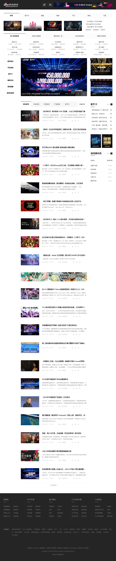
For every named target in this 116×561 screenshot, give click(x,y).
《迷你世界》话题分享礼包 (99, 121)
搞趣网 (84, 529)
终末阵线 (93, 169)
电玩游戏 (84, 506)
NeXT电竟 (14, 535)
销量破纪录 (61, 49)
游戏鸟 (78, 529)
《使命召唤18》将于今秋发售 (94, 27)
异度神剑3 (94, 173)
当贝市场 (26, 532)
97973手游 (30, 499)
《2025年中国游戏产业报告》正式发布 (56, 397)
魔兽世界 (101, 42)
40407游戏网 (103, 529)
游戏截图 (19, 49)
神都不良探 (94, 165)
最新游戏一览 (58, 36)
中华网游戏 (37, 529)
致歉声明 (41, 49)
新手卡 (27, 15)
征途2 (59, 509)
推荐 (11, 15)
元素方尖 (93, 177)
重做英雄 (41, 54)
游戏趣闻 (83, 44)
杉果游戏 (59, 532)
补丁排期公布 (32, 54)
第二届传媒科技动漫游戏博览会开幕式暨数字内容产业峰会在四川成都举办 (69, 343)
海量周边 (53, 49)
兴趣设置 (82, 104)
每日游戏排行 (79, 36)
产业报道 (15, 513)
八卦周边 (98, 499)
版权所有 (60, 554)
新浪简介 (30, 548)
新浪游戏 (64, 298)
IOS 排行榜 (75, 513)
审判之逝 (14, 47)
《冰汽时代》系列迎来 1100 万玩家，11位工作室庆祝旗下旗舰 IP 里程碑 (68, 111)
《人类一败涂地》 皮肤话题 (99, 125)
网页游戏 (84, 509)
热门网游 (52, 499)
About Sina (36, 548)
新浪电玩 (10, 61)
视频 (42, 15)
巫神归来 (51, 516)
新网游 (64, 120)
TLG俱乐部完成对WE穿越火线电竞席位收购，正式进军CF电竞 (65, 307)
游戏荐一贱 (7, 516)
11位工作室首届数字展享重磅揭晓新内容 (56, 451)
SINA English (72, 548)
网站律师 (66, 548)
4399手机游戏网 (45, 532)
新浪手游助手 (18, 532)
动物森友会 (58, 47)
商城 (89, 15)
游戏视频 (10, 86)
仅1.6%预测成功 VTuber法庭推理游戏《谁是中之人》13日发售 (64, 289)
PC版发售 (98, 49)
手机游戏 (10, 67)
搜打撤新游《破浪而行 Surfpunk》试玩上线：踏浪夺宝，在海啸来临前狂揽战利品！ (72, 415)
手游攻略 (29, 509)
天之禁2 (59, 506)
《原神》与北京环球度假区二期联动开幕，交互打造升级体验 (64, 129)
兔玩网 (53, 532)
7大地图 (10, 44)
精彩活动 (10, 80)
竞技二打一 (76, 532)
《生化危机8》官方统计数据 (94, 21)
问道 (50, 509)
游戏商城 (71, 529)
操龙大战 (83, 54)
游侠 (108, 509)
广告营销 (48, 548)
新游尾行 (15, 509)
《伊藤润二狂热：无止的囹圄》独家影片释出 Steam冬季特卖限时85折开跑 (69, 361)
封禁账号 (105, 44)
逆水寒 (59, 516)
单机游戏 (84, 513)
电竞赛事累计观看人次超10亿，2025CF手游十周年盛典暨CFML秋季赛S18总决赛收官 (73, 469)
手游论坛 (29, 516)
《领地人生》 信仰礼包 (98, 114)
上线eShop (107, 54)
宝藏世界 (51, 506)
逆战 (50, 513)
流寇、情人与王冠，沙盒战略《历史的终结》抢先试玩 (61, 433)
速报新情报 (32, 44)
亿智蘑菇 (98, 532)
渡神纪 (58, 52)
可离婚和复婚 (97, 54)
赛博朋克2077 (80, 47)
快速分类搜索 (36, 36)
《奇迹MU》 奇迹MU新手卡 (99, 129)
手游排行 (38, 509)
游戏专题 (15, 516)
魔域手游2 (94, 181)
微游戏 (96, 529)
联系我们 (54, 548)
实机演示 (18, 54)
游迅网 (43, 529)
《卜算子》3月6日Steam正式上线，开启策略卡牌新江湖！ (63, 165)
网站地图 (42, 548)
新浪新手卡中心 (99, 509)
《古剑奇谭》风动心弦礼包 (99, 117)
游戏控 (109, 506)
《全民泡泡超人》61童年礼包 (99, 110)
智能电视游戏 (35, 532)
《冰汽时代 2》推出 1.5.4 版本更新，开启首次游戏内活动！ (63, 219)
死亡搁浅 (101, 47)
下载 (104, 15)
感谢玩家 (105, 49)
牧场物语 (101, 52)
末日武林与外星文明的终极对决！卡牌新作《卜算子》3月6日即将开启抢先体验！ (71, 237)
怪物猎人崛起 (80, 52)
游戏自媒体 (10, 93)
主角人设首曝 (32, 49)
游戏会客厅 (88, 29)
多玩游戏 (90, 529)
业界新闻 (38, 516)
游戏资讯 (103, 29)
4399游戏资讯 (67, 532)
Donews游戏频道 (27, 529)
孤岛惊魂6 (14, 52)
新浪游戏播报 (99, 513)
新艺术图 (76, 54)
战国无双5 (36, 42)
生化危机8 (58, 42)
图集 (57, 15)
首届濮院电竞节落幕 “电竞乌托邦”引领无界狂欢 (59, 325)
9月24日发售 (10, 49)
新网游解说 (7, 509)
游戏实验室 (96, 29)
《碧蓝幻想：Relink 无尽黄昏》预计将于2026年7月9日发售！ (64, 255)
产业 (73, 15)
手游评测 (29, 513)
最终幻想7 (80, 42)
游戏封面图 (54, 44)
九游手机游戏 (85, 532)
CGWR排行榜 (77, 499)
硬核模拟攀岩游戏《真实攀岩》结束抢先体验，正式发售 (62, 183)
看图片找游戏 (101, 36)
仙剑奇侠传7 (36, 47)
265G (60, 529)
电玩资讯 (64, 262)
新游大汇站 (7, 513)
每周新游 (38, 513)
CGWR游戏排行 (99, 516)
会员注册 (79, 548)
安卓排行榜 (75, 516)
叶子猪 (66, 529)
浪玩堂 (109, 513)
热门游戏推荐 (14, 36)
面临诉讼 (75, 49)
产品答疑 (85, 548)
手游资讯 (29, 506)
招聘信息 (60, 548)
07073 (55, 529)
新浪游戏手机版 (16, 529)
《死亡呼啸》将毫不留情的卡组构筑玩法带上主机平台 (61, 201)
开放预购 (40, 44)
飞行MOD (83, 49)
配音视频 (10, 54)
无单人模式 (18, 44)
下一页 (84, 93)
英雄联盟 (36, 52)
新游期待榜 (7, 506)
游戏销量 (76, 44)
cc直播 (92, 532)
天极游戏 (49, 529)
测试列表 (38, 506)
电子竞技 (84, 516)
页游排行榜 (75, 509)
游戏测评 (62, 54)
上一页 (78, 93)
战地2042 (14, 42)
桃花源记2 (60, 513)
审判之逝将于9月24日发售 (93, 24)
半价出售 (54, 54)
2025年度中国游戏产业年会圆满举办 (55, 379)
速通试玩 (62, 44)
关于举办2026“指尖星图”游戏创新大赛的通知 (58, 147)
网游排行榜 (75, 506)
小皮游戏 (105, 532)
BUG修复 (98, 44)
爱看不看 (109, 516)
